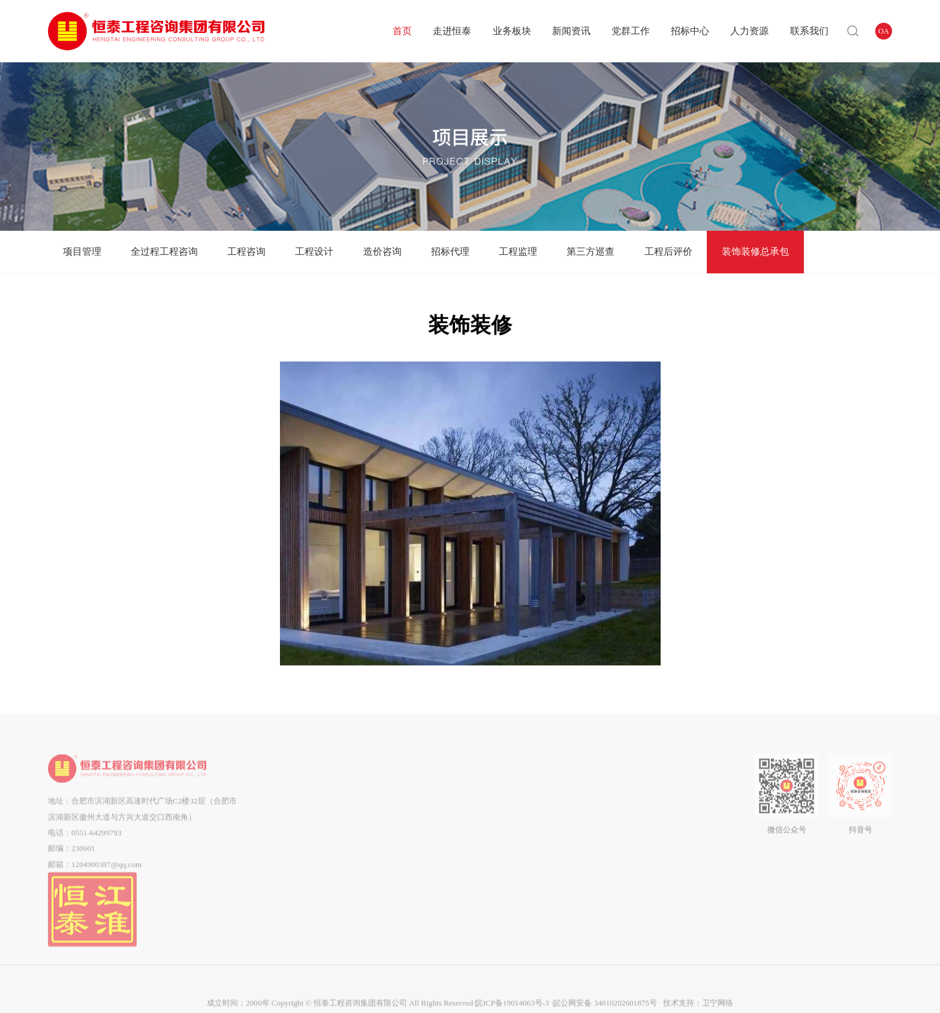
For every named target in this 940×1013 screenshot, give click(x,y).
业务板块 (512, 31)
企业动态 (439, 794)
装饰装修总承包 (755, 251)
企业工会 (498, 826)
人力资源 (749, 31)
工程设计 (314, 251)
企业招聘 (634, 810)
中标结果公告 (566, 842)
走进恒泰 (452, 31)
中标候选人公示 (567, 826)
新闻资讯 (571, 31)
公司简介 (304, 794)
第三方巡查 (590, 251)
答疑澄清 (566, 810)
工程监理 (518, 251)
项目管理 (82, 251)
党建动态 (498, 794)
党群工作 (630, 31)
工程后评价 (668, 251)
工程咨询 (246, 251)
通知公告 (439, 810)
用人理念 (634, 794)
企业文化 (304, 826)
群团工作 (498, 810)
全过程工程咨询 (164, 251)
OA (883, 31)
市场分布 (304, 873)
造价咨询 (382, 251)
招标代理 (450, 251)
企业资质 (304, 842)
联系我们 (809, 31)
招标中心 (690, 31)
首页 (402, 31)
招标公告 (566, 794)
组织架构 (304, 810)
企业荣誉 (304, 858)
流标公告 (566, 858)
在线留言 (693, 810)
